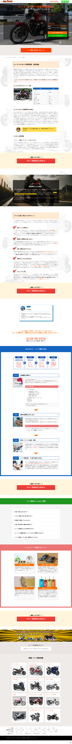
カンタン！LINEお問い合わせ (56, 35)
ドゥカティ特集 (42, 733)
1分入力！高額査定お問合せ (56, 32)
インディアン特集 (54, 733)
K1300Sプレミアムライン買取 (17, 713)
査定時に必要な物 (36, 737)
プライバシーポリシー (34, 741)
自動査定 (35, 431)
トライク (26, 735)
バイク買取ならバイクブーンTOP (10, 741)
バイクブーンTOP (7, 57)
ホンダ (19, 57)
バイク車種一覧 (14, 57)
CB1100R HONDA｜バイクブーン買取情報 (35, 698)
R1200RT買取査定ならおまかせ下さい (35, 713)
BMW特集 (36, 733)
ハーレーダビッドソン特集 (20, 733)
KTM (49, 731)
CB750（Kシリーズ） (33, 69)
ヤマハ (26, 731)
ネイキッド (39, 735)
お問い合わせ (19, 741)
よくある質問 (44, 737)
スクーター (51, 735)
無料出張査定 (24, 741)
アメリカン (21, 735)
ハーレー (35, 731)
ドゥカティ (44, 731)
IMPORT (53, 731)
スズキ (30, 731)
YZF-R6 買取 (48, 667)
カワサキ (21, 731)
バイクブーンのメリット (19, 737)
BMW (40, 731)
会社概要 (28, 741)
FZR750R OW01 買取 (32, 667)
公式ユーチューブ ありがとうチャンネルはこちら (36, 652)
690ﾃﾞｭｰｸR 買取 (15, 667)
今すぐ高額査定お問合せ (36, 161)
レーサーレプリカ (32, 735)
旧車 (16, 735)
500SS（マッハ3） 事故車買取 (51, 698)
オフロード (45, 735)
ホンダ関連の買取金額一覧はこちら (33, 50)
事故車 (56, 735)
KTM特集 (48, 733)
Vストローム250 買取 (49, 713)
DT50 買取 (14, 698)
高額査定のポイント (28, 737)
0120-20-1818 (54, 1)
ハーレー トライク (29, 733)
